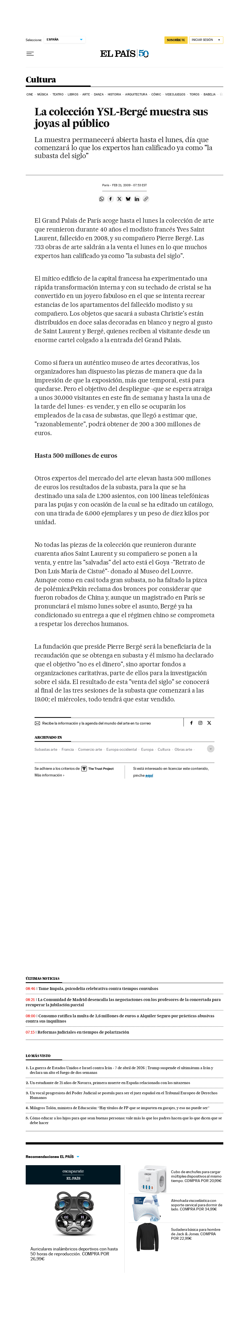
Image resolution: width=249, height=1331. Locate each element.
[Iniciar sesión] (206, 40)
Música (42, 94)
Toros (195, 94)
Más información (50, 775)
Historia (114, 94)
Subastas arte (46, 749)
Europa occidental (121, 749)
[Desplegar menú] (30, 53)
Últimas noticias (42, 978)
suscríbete (176, 40)
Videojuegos (175, 94)
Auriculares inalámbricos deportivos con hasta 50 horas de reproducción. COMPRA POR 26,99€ (74, 1253)
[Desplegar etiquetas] (210, 748)
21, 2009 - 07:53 (129, 185)
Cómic (156, 94)
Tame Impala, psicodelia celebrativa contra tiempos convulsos (98, 988)
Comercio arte (90, 749)
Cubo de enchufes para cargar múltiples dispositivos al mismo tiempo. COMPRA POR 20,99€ (196, 1176)
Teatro (58, 94)
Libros (73, 94)
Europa (147, 749)
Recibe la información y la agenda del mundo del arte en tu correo (96, 723)
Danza (99, 94)
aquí (149, 775)
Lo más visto (38, 1056)
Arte (86, 94)
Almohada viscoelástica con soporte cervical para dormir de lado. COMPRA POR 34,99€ (196, 1205)
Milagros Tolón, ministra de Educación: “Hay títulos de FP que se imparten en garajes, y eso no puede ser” (119, 1108)
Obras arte (183, 749)
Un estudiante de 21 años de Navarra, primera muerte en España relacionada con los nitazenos (110, 1082)
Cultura (41, 80)
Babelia (210, 94)
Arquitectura (136, 94)
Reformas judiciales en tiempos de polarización (83, 1032)
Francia (68, 749)
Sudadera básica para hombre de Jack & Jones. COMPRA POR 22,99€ (195, 1234)
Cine (30, 94)
